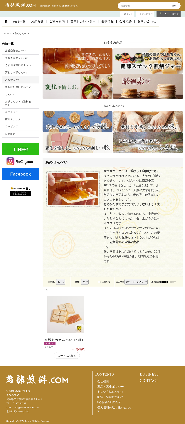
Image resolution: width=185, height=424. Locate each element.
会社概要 (103, 381)
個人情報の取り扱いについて (115, 409)
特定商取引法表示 (109, 402)
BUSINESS (149, 374)
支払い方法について (110, 391)
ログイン (128, 14)
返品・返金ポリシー (110, 386)
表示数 (51, 282)
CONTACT (149, 380)
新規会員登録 (146, 14)
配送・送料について (110, 397)
